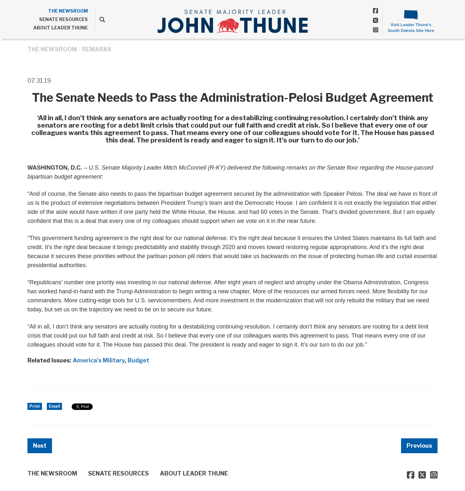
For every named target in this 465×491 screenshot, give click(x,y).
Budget (138, 360)
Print (34, 406)
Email (54, 406)
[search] (100, 19)
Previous (419, 445)
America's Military (99, 360)
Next (39, 445)
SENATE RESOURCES (63, 19)
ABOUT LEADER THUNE (60, 27)
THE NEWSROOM (68, 11)
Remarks (96, 49)
